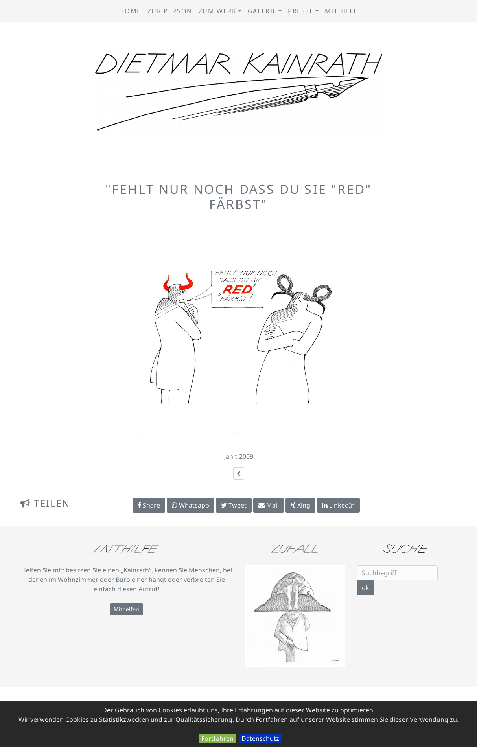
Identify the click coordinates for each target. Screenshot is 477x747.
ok (365, 587)
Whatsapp (190, 505)
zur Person (169, 11)
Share (149, 505)
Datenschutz (260, 738)
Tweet (234, 505)
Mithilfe (341, 11)
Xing (300, 505)
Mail (268, 505)
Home (130, 11)
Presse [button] (301, 11)
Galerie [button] (262, 11)
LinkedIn (338, 505)
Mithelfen (126, 609)
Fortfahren (217, 738)
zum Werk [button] (218, 11)
